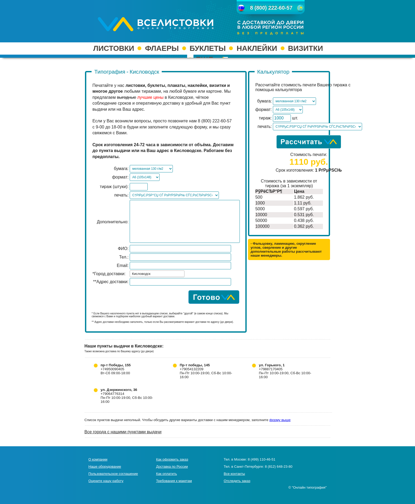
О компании (97, 459)
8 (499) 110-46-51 (261, 459)
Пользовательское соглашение (113, 474)
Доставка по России (172, 467)
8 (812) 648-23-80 (278, 467)
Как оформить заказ (172, 459)
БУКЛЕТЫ (208, 48)
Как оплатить (166, 474)
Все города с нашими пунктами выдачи (122, 432)
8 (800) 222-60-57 (271, 8)
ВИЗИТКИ (305, 48)
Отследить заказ (237, 481)
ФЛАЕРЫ (162, 48)
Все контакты (234, 474)
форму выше (280, 420)
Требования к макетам (174, 481)
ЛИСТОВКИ (113, 48)
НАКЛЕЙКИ (257, 48)
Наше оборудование (104, 467)
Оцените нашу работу (105, 481)
